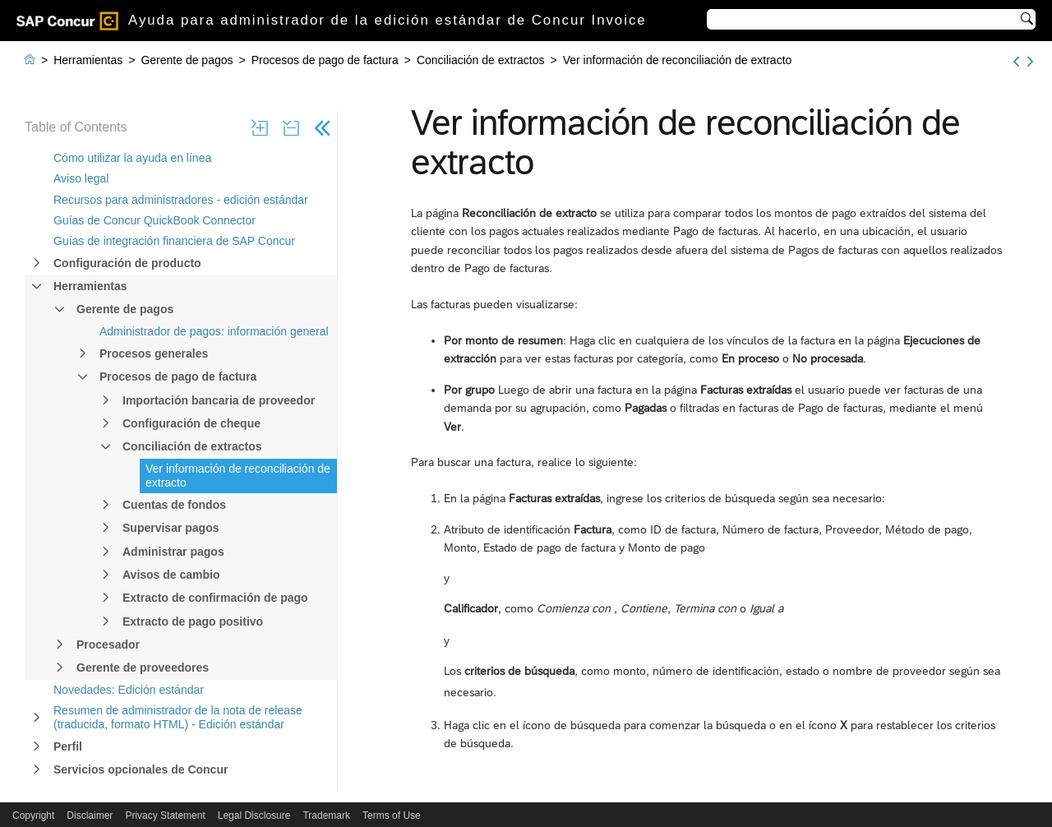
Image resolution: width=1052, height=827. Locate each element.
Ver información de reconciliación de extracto (237, 475)
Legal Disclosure (254, 815)
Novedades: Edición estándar (128, 689)
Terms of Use (391, 815)
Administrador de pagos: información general (214, 331)
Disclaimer (90, 815)
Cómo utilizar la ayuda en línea (132, 157)
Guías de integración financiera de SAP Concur (174, 240)
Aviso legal (80, 178)
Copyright (33, 815)
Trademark (326, 815)
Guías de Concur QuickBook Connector (154, 220)
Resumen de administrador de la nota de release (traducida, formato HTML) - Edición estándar (177, 717)
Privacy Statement (165, 815)
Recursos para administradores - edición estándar (180, 199)
